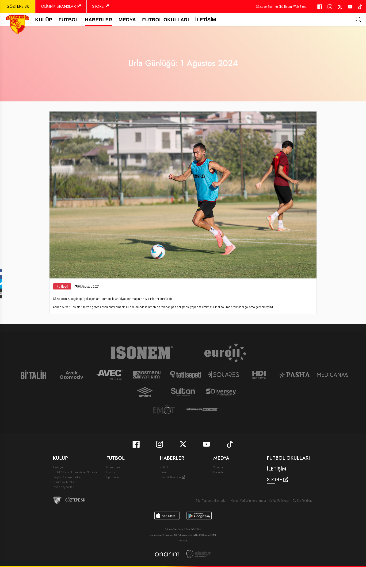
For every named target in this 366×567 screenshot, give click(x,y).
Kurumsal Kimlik (63, 482)
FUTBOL (68, 19)
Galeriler (219, 472)
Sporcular (112, 477)
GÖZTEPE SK (18, 6)
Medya (127, 19)
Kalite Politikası (279, 500)
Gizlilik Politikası (303, 500)
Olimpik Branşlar (172, 477)
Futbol (164, 467)
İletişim (205, 19)
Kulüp (43, 19)
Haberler (98, 19)
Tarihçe (58, 467)
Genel (163, 472)
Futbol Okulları (165, 19)
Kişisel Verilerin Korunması (248, 500)
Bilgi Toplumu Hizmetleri (211, 500)
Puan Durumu (115, 467)
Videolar (218, 467)
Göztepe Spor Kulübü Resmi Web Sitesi (281, 6)
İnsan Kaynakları (63, 487)
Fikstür (110, 472)
